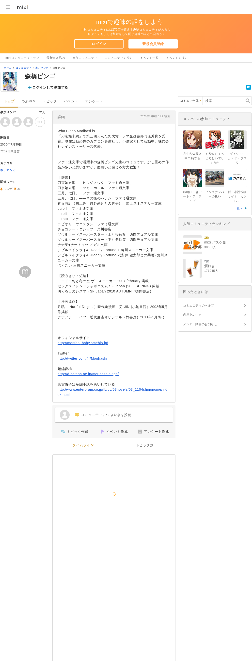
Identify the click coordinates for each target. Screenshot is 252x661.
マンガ (8, 189)
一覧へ (238, 208)
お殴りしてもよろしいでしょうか (214, 158)
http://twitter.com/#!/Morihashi (82, 358)
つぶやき (28, 101)
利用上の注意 (192, 315)
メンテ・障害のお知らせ (200, 324)
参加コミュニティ (85, 58)
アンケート (94, 101)
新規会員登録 (153, 44)
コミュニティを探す (119, 58)
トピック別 (145, 445)
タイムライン (83, 445)
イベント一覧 (149, 58)
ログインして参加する (50, 87)
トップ (9, 101)
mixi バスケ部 (215, 242)
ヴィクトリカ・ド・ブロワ (237, 158)
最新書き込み (56, 58)
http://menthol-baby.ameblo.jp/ (83, 343)
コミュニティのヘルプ (198, 305)
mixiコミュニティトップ (22, 58)
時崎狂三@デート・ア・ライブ (192, 196)
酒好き (209, 266)
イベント (71, 101)
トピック (50, 101)
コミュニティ (24, 67)
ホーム (8, 67)
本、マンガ (41, 67)
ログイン (99, 44)
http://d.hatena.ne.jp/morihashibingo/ (88, 374)
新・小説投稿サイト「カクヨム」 (237, 196)
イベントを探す (177, 58)
